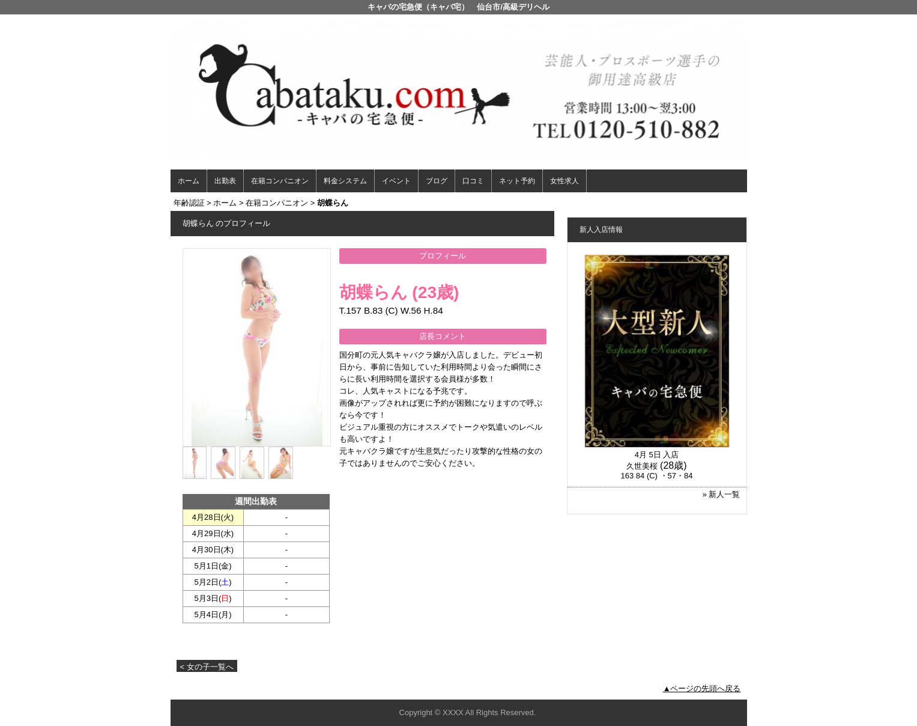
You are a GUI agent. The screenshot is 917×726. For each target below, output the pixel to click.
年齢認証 (189, 202)
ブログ (436, 181)
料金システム (345, 181)
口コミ (473, 181)
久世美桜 (642, 466)
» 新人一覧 (721, 494)
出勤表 (225, 181)
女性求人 (564, 181)
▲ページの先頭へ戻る (702, 688)
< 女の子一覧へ (207, 666)
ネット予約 (517, 181)
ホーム (188, 181)
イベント (396, 181)
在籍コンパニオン (280, 181)
